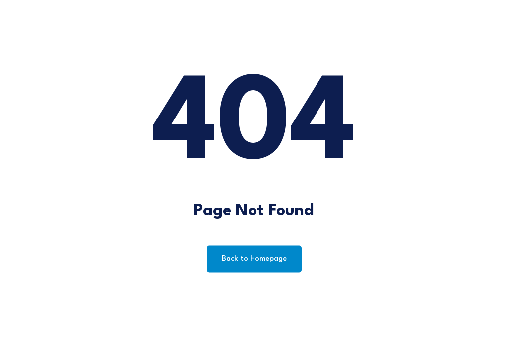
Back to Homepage (254, 259)
